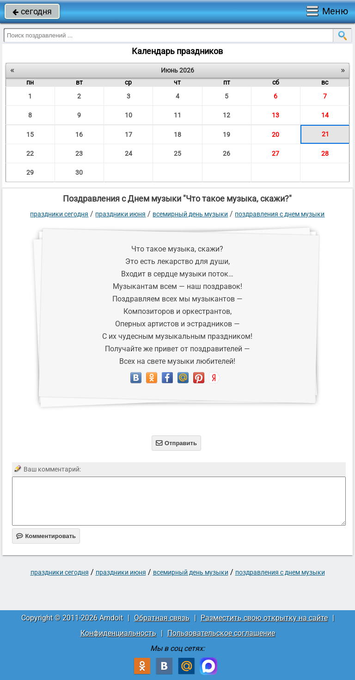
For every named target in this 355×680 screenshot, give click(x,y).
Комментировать (46, 536)
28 (325, 153)
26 (226, 153)
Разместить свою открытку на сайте (264, 617)
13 (275, 115)
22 (30, 153)
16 (79, 134)
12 (226, 115)
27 (275, 153)
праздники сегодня (59, 214)
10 (128, 115)
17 (128, 134)
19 (226, 134)
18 (177, 134)
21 (325, 134)
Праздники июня (120, 214)
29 (30, 172)
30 (79, 172)
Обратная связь (162, 617)
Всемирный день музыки (190, 214)
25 (177, 153)
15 (30, 134)
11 (177, 115)
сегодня (32, 11)
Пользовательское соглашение (221, 633)
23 (79, 153)
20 (275, 134)
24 (128, 153)
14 (325, 115)
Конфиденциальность (118, 633)
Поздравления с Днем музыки (279, 214)
